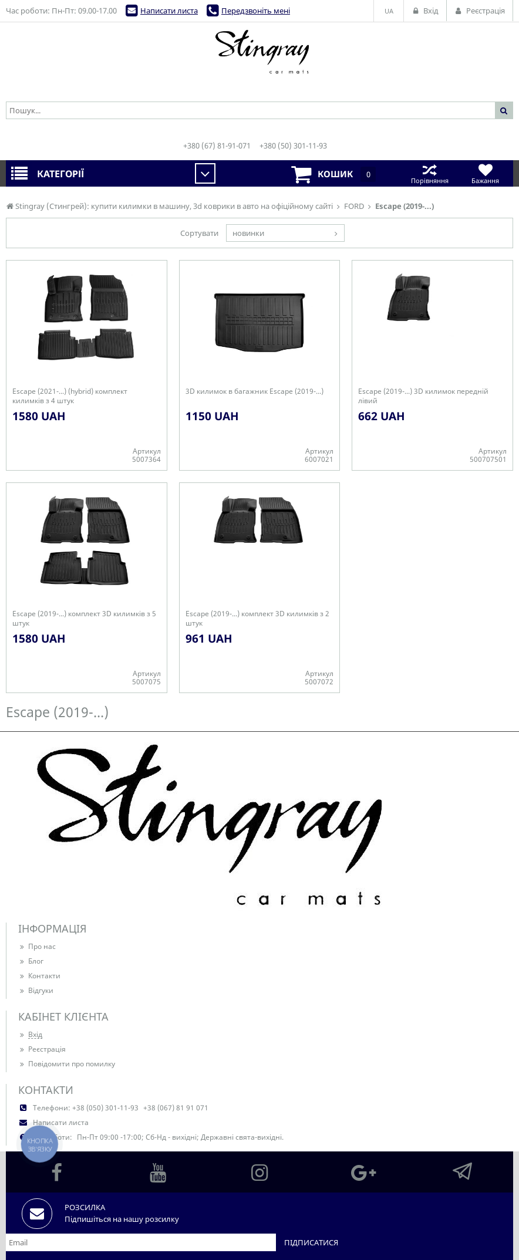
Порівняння (429, 173)
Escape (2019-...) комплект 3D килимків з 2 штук (257, 618)
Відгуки (35, 990)
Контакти (39, 976)
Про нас (37, 946)
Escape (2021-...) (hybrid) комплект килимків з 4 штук (69, 396)
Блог (30, 961)
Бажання (485, 173)
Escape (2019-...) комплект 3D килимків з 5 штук (84, 618)
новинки (248, 233)
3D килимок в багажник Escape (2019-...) (254, 391)
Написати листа (169, 10)
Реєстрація (42, 1049)
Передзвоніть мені (255, 10)
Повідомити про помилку (66, 1064)
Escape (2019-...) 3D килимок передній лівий (423, 396)
